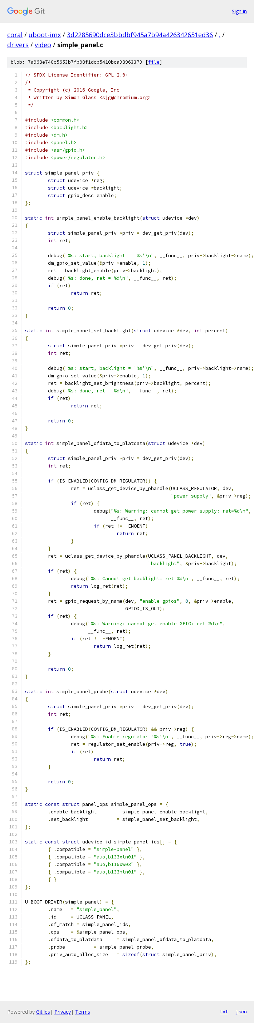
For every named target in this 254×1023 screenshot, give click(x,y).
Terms (82, 1011)
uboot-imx (45, 34)
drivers (18, 44)
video (43, 44)
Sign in (239, 11)
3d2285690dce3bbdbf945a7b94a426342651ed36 (140, 34)
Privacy (62, 1011)
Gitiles (43, 1011)
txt (224, 1011)
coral (15, 34)
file (154, 62)
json (241, 1011)
